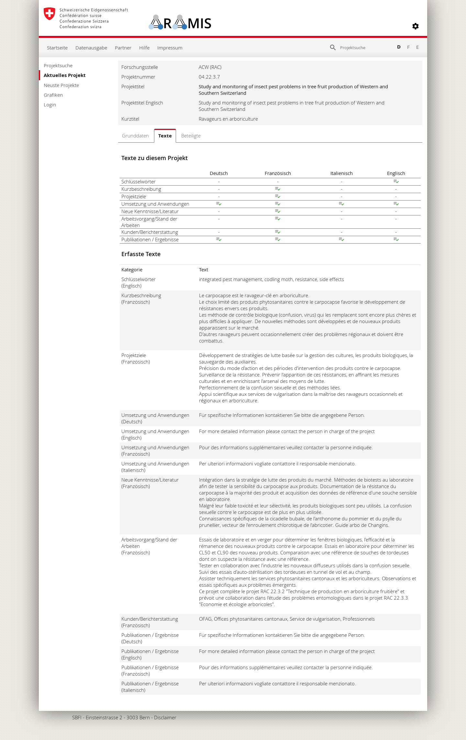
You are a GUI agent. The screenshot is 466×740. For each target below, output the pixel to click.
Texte (165, 135)
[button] (415, 26)
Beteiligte (191, 135)
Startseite (57, 47)
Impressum (170, 47)
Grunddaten (135, 135)
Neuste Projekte (61, 85)
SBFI (77, 717)
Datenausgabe (91, 47)
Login (50, 104)
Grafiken (53, 95)
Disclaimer (165, 717)
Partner (123, 47)
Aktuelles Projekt (65, 75)
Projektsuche (58, 65)
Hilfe (144, 47)
